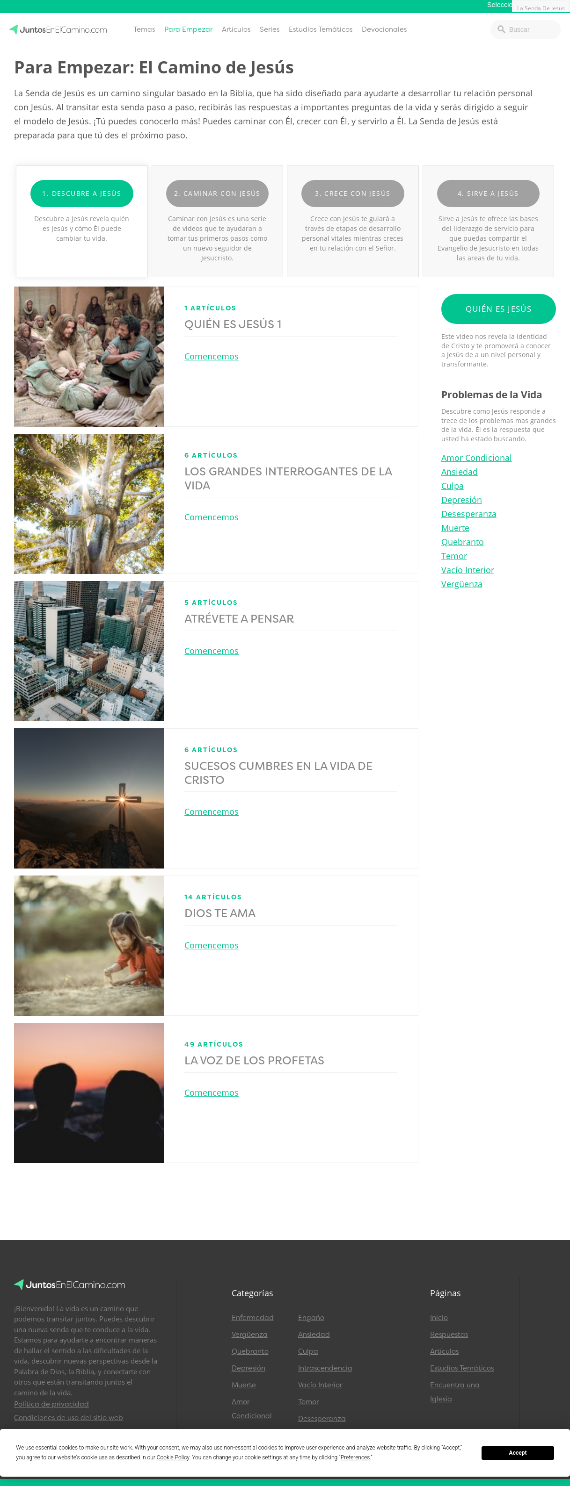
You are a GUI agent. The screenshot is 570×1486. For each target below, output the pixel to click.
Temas (144, 29)
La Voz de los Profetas (254, 1060)
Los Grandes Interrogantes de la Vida (288, 478)
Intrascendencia (325, 1368)
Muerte (455, 527)
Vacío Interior (467, 569)
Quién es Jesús (499, 308)
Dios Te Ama (220, 913)
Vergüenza (461, 583)
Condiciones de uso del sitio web (68, 1417)
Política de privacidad (51, 1404)
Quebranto (462, 541)
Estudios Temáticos (320, 29)
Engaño (311, 1317)
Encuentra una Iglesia (455, 1392)
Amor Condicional (476, 457)
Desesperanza (469, 513)
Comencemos (211, 356)
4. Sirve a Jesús (488, 193)
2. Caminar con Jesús (217, 193)
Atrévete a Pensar (239, 618)
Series (269, 29)
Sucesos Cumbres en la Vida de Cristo (278, 773)
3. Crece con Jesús (352, 193)
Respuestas (449, 1334)
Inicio (439, 1317)
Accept (518, 1453)
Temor (454, 555)
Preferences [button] (355, 1457)
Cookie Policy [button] (173, 1457)
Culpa (452, 485)
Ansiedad (459, 471)
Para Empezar (188, 29)
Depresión (461, 499)
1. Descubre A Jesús (81, 193)
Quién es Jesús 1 (232, 324)
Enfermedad (253, 1317)
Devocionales (384, 29)
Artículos (236, 29)
